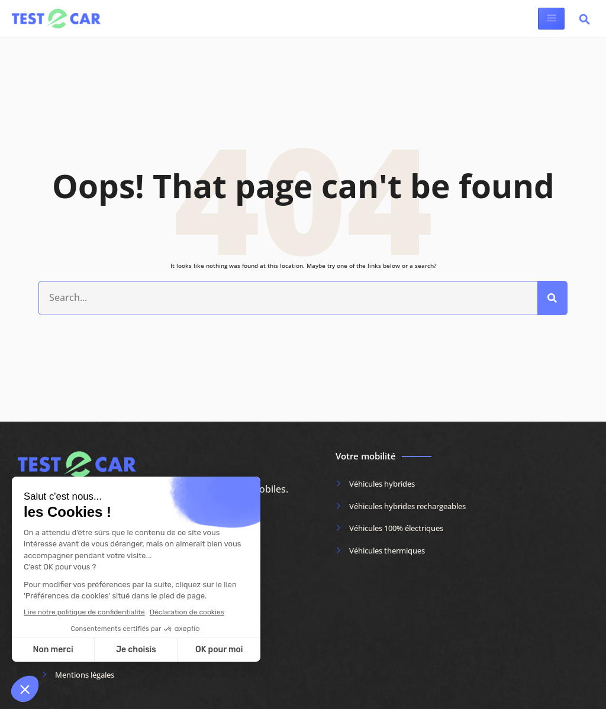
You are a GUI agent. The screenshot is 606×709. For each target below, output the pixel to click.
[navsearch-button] (584, 21)
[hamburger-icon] (551, 19)
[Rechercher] (552, 298)
